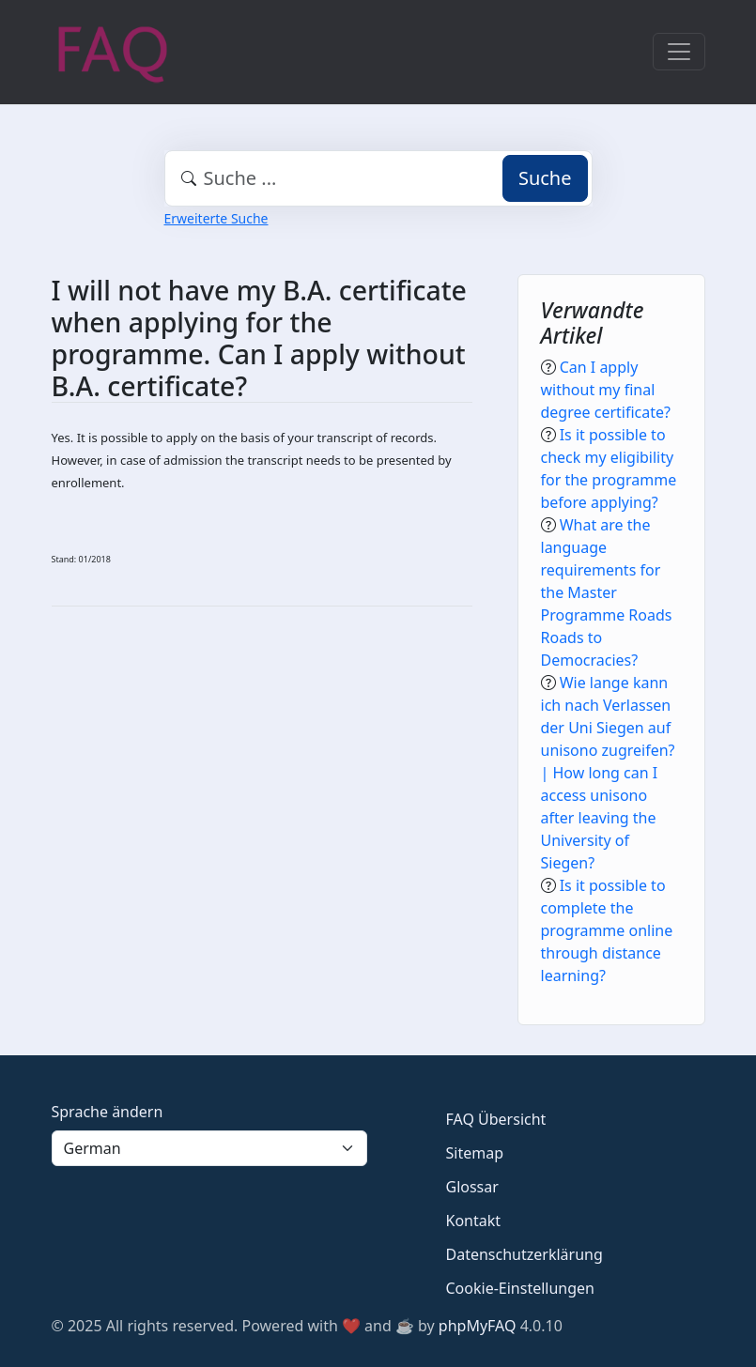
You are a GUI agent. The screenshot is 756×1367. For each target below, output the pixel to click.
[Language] (209, 1148)
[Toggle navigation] (679, 51)
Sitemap (475, 1153)
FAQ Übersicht (496, 1119)
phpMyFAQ (478, 1325)
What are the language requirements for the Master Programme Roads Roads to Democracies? (606, 592)
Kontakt (473, 1220)
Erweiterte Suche (216, 218)
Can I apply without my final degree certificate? (606, 389)
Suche (545, 178)
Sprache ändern (107, 1111)
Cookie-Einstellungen (520, 1288)
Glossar (472, 1186)
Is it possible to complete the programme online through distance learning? (607, 930)
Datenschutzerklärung (524, 1254)
